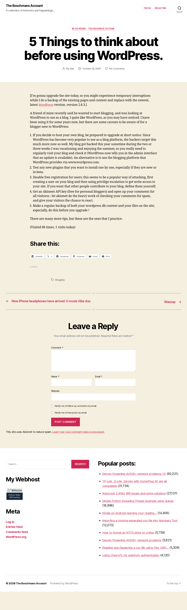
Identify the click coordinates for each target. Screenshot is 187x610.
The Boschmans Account (25, 6)
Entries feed (15, 531)
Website (55, 395)
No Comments (117, 69)
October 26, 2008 (91, 69)
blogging (60, 280)
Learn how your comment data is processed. (78, 436)
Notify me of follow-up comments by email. (76, 410)
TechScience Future (102, 29)
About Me (160, 8)
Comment (57, 352)
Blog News (79, 29)
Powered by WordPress (65, 601)
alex (71, 69)
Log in (10, 526)
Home (147, 8)
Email (98, 381)
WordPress (46, 105)
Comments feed (18, 536)
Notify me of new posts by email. (71, 417)
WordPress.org (17, 541)
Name (55, 381)
